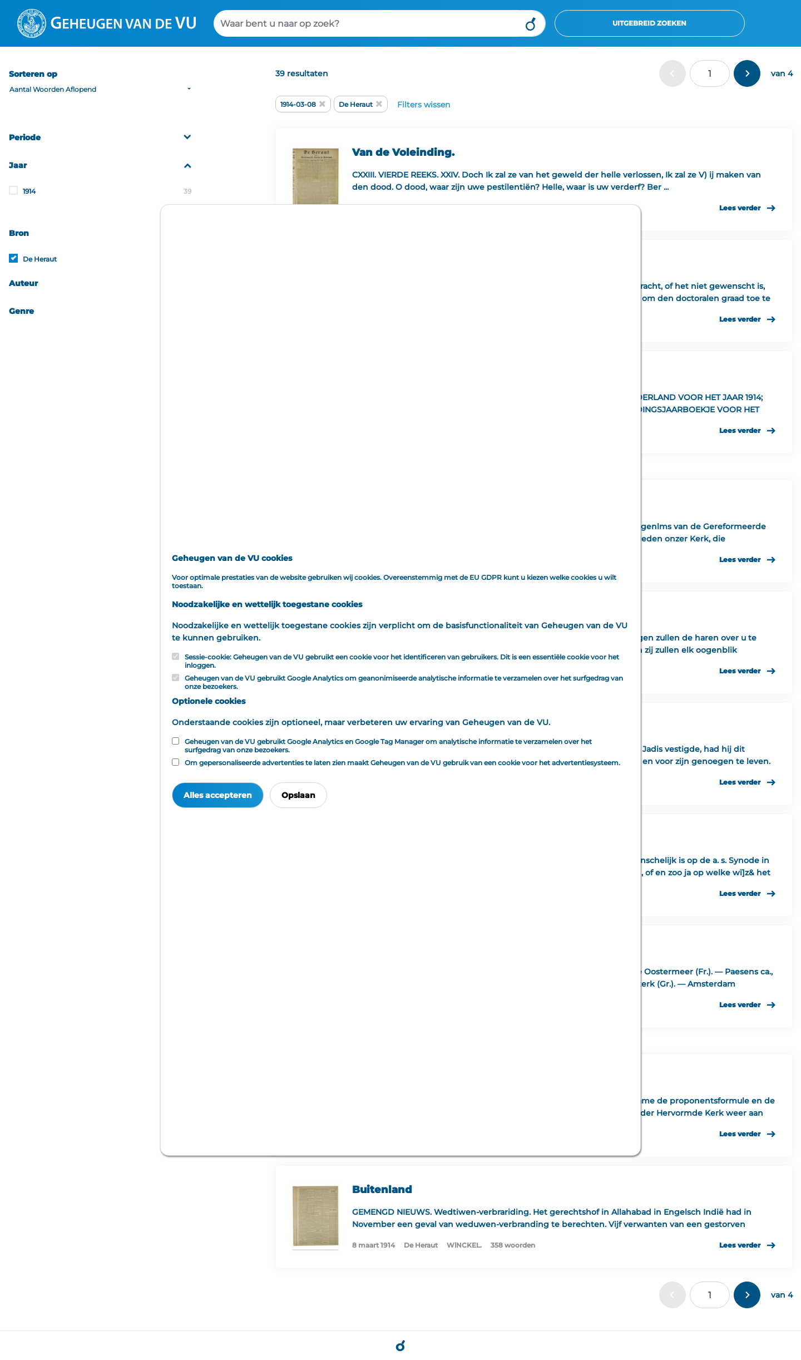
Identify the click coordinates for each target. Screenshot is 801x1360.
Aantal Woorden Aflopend (52, 89)
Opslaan (298, 795)
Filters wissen (423, 105)
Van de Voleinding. (403, 152)
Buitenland (382, 1190)
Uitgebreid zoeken (649, 23)
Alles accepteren (218, 795)
